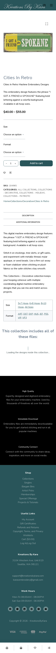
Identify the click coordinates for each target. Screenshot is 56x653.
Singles (28, 482)
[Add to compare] (10, 173)
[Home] (7, 648)
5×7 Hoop (23, 303)
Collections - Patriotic (16, 196)
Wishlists (28, 535)
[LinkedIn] (24, 609)
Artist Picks (28, 490)
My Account (28, 519)
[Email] (45, 609)
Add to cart (36, 163)
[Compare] (49, 648)
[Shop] (21, 648)
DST (25, 313)
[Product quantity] (10, 163)
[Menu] (51, 5)
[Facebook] (10, 609)
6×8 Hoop (34, 303)
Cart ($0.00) (28, 539)
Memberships (28, 494)
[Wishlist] (35, 648)
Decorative (28, 201)
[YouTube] (38, 609)
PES (46, 313)
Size (5, 126)
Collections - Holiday (32, 193)
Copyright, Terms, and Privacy (28, 531)
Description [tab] (28, 215)
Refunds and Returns (28, 527)
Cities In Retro (41, 201)
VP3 (24, 317)
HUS (36, 313)
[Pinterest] (31, 609)
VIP (19, 317)
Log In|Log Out (28, 543)
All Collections (27, 189)
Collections (16, 201)
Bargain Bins (28, 486)
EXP (31, 313)
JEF (41, 313)
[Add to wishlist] (4, 173)
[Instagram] (17, 609)
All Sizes (29, 307)
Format (7, 144)
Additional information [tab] (28, 222)
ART (20, 313)
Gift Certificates (28, 523)
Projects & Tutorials (28, 502)
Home (6, 201)
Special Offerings (28, 498)
